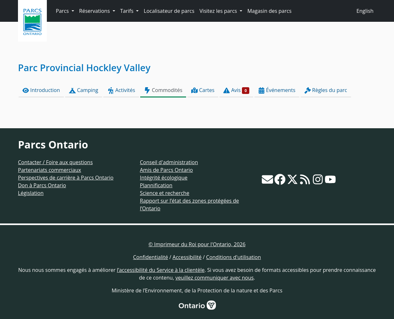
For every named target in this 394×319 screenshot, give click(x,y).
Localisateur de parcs (169, 10)
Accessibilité (187, 257)
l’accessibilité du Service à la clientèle (160, 269)
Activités (121, 90)
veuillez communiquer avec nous (215, 277)
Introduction (41, 90)
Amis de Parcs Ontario (166, 169)
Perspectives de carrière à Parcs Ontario (66, 177)
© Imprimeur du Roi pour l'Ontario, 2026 (197, 244)
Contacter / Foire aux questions (55, 162)
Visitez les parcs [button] (219, 10)
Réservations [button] (95, 10)
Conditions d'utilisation (233, 257)
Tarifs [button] (127, 10)
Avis (236, 90)
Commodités (163, 90)
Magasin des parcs (269, 10)
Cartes (202, 90)
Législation (31, 193)
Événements (277, 90)
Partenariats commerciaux (49, 169)
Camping (83, 90)
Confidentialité (150, 257)
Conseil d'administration (169, 162)
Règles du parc (325, 90)
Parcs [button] (63, 10)
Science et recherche (164, 193)
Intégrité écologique (163, 177)
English (364, 10)
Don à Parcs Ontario (42, 185)
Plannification (156, 185)
